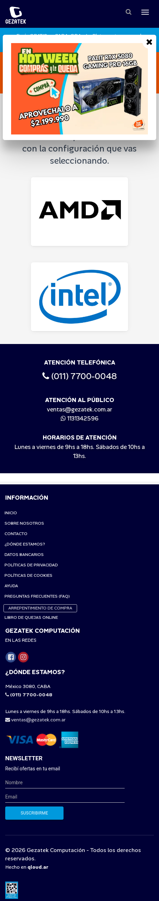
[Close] (149, 42)
